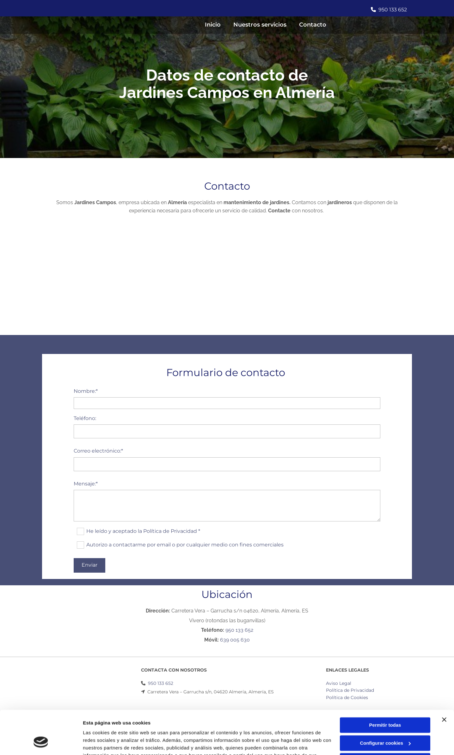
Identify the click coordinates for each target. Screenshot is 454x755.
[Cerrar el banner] (444, 681)
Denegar (385, 723)
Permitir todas (385, 687)
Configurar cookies (385, 705)
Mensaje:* (86, 484)
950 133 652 (392, 10)
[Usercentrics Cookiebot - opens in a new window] (41, 742)
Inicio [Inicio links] (213, 24)
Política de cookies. (129, 725)
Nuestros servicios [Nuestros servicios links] (259, 24)
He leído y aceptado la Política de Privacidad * (143, 531)
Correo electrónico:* (98, 451)
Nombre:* (86, 391)
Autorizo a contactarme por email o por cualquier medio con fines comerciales (185, 544)
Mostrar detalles (101, 742)
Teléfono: (85, 418)
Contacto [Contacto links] (312, 24)
